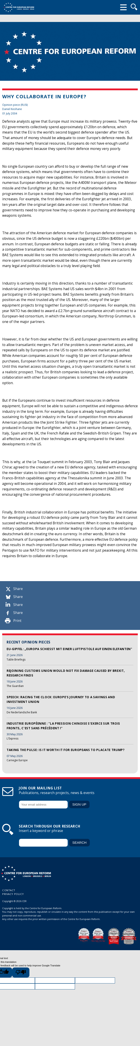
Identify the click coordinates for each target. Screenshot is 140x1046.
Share (18, 588)
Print (17, 620)
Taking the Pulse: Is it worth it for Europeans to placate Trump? (66, 750)
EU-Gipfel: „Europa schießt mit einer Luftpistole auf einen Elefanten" (69, 649)
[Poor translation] (20, 972)
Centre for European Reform (18, 7)
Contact (8, 890)
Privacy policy (13, 894)
